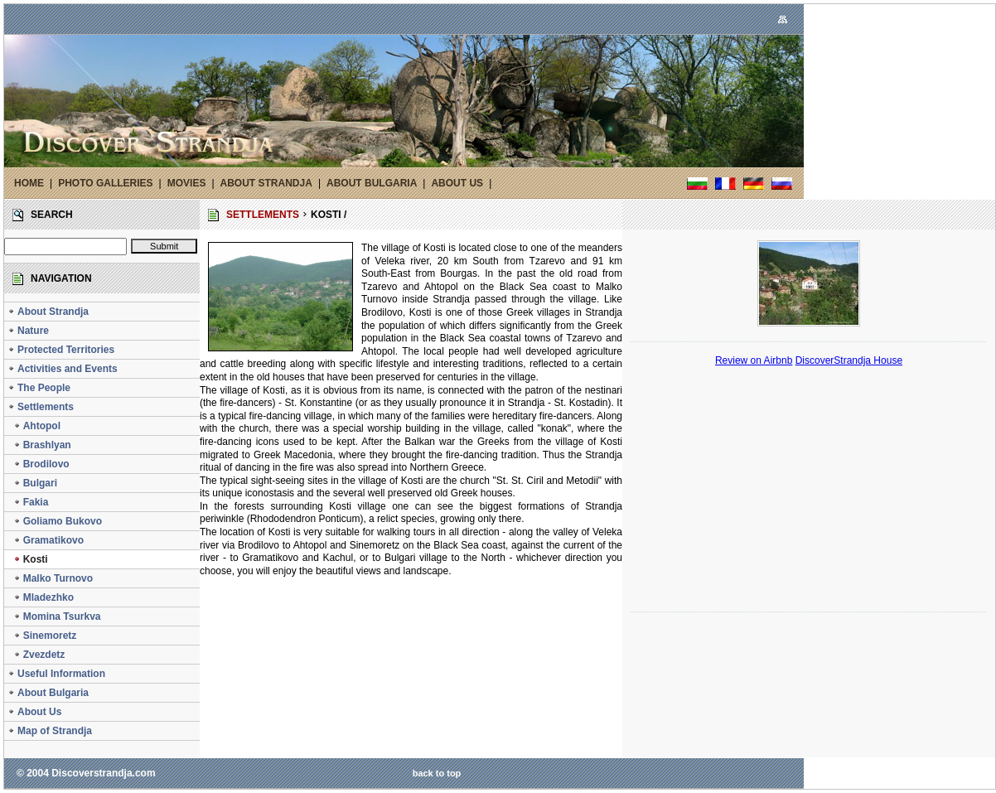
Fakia (27, 502)
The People (38, 388)
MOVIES (186, 183)
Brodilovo (38, 464)
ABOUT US (457, 183)
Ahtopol (33, 426)
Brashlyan (39, 445)
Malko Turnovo (50, 578)
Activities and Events (62, 369)
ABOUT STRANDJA (266, 183)
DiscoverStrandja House (848, 360)
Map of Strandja (49, 731)
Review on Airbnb (753, 360)
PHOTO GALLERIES (105, 183)
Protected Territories (60, 349)
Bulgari (32, 483)
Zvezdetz (36, 654)
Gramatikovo (45, 540)
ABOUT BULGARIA (371, 183)
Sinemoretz (41, 635)
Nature (28, 330)
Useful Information (56, 673)
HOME (29, 183)
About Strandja (48, 311)
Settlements (40, 407)
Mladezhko (40, 597)
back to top (437, 773)
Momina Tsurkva (53, 616)
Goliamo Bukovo (54, 521)
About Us (34, 712)
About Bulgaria (48, 693)
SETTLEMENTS (262, 214)
